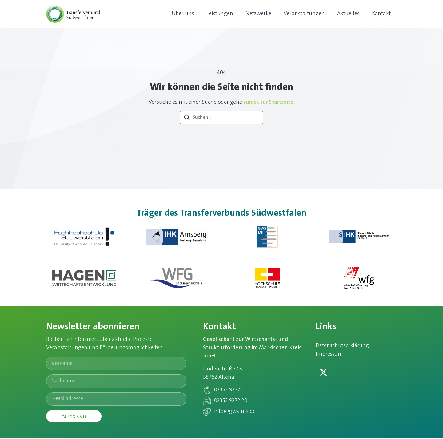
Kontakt (381, 14)
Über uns (183, 14)
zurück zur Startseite (268, 102)
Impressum (330, 354)
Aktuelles (348, 14)
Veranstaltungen (304, 14)
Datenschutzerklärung (343, 346)
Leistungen (219, 14)
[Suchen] (187, 118)
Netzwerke (258, 14)
